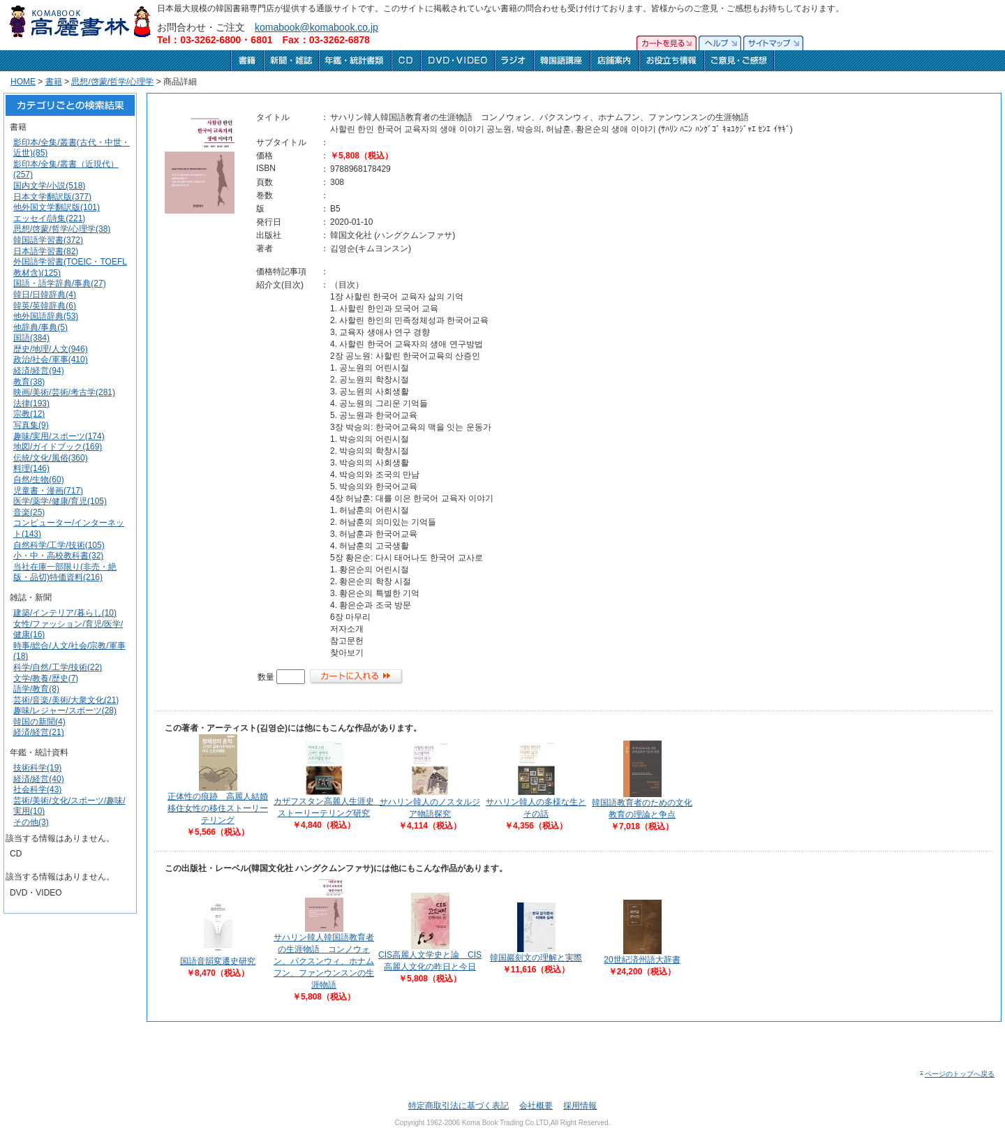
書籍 (53, 82)
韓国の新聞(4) (39, 722)
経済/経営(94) (38, 371)
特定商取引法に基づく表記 (458, 1105)
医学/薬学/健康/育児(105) (60, 501)
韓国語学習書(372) (48, 240)
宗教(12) (29, 414)
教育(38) (29, 382)
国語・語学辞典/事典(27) (59, 283)
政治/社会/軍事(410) (50, 359)
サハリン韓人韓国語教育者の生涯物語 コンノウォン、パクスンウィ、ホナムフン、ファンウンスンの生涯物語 (324, 961)
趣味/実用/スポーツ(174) (59, 436)
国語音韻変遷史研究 (217, 961)
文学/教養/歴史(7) (45, 678)
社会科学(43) (37, 789)
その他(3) (31, 822)
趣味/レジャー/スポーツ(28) (65, 710)
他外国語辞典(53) (45, 316)
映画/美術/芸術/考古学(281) (64, 392)
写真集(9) (31, 425)
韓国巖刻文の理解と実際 (536, 958)
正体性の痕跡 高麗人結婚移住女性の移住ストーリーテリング (218, 808)
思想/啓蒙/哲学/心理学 (112, 82)
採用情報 (580, 1105)
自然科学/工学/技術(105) (59, 545)
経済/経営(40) (38, 779)
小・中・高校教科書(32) (58, 555)
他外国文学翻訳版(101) (56, 207)
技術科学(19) (37, 768)
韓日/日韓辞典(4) (44, 294)
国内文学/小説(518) (49, 186)
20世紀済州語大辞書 (642, 960)
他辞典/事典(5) (40, 327)
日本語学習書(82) (45, 251)
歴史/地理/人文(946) (50, 349)
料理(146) (31, 468)
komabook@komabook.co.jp (316, 27)
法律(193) (31, 403)
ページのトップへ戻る (956, 1074)
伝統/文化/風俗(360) (50, 458)
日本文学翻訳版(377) (52, 197)
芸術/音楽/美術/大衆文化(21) (66, 700)
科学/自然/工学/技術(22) (57, 667)
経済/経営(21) (38, 732)
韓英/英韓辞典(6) (44, 306)
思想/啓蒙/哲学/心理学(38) (61, 229)
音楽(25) (29, 512)
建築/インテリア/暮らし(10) (65, 613)
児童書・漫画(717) (48, 491)
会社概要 (536, 1105)
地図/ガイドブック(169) (57, 447)
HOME (23, 82)
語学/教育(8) (36, 689)
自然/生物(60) (38, 479)
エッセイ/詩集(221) (49, 218)
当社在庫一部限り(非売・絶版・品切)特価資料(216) (65, 572)
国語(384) (31, 338)
